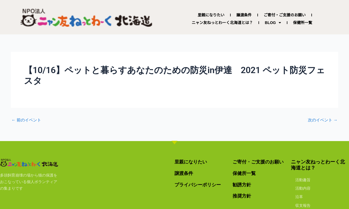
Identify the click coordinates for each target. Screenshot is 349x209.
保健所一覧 (302, 22)
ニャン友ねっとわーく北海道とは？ (222, 22)
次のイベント (322, 120)
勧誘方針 (242, 184)
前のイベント (27, 120)
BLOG (273, 22)
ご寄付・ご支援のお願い (285, 15)
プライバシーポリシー (199, 184)
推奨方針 (242, 196)
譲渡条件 (244, 15)
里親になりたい (211, 15)
